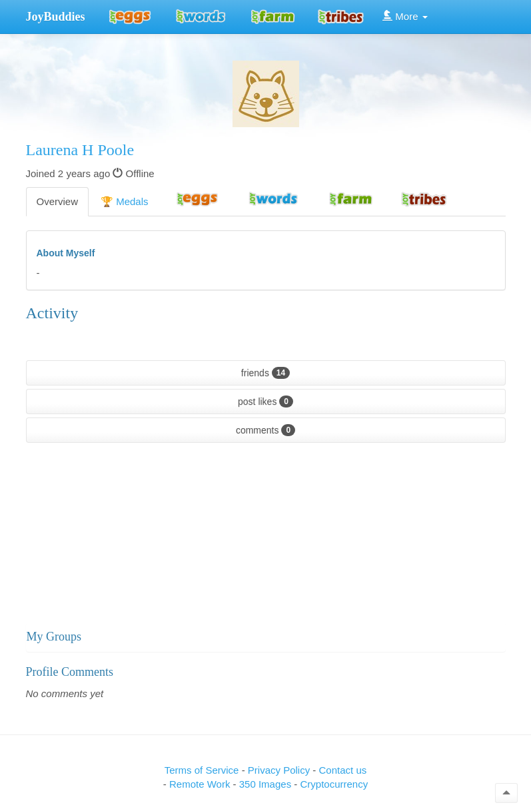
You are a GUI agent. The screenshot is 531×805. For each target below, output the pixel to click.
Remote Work (201, 784)
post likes (265, 401)
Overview (58, 201)
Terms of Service (202, 770)
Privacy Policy (280, 770)
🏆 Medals (125, 201)
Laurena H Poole (80, 149)
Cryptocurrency (334, 784)
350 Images (266, 784)
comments (265, 430)
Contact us (343, 770)
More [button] (405, 16)
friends (265, 373)
